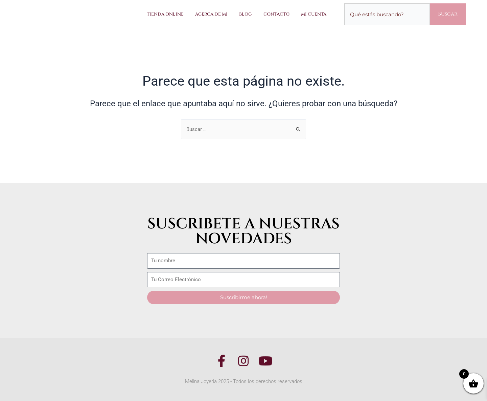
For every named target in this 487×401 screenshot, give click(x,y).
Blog (245, 14)
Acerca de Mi (211, 14)
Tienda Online (165, 14)
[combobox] (387, 14)
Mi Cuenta (313, 14)
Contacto (276, 14)
